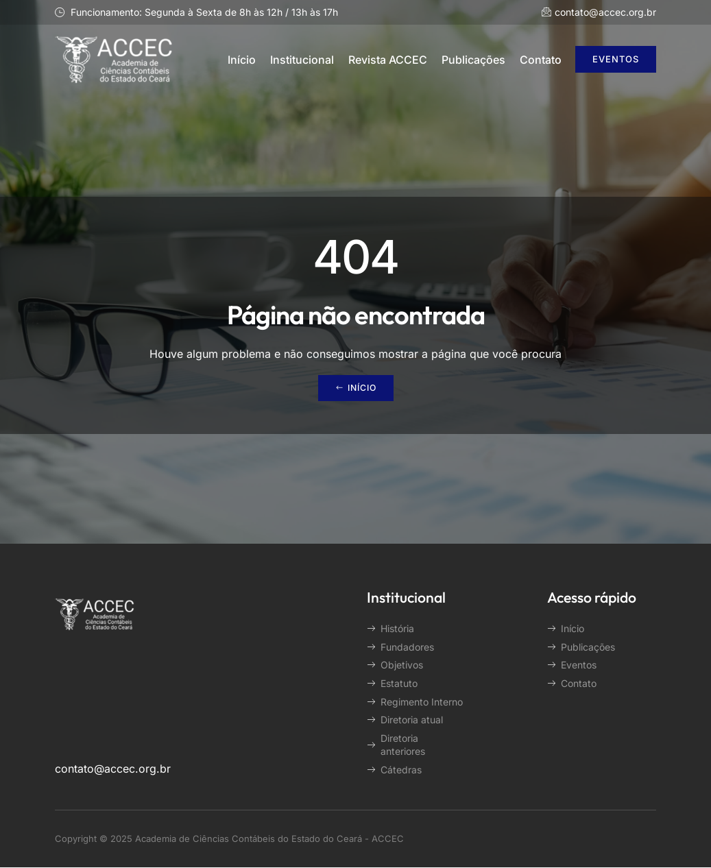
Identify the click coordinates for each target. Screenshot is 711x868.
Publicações (473, 60)
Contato (541, 60)
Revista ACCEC (387, 60)
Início (242, 60)
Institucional (302, 60)
